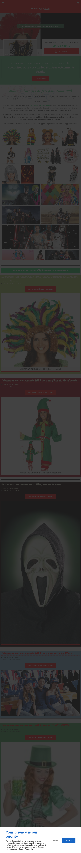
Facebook (28, 849)
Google (21, 849)
